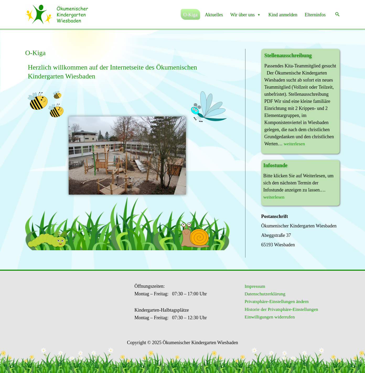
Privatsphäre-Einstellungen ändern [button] (276, 301)
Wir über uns (245, 14)
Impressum (254, 286)
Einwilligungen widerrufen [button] (269, 317)
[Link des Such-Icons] (337, 14)
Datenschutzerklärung (264, 293)
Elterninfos (315, 14)
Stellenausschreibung (288, 55)
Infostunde (275, 165)
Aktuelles (214, 14)
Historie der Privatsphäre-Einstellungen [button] (281, 309)
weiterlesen (294, 143)
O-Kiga (190, 14)
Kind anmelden (282, 14)
